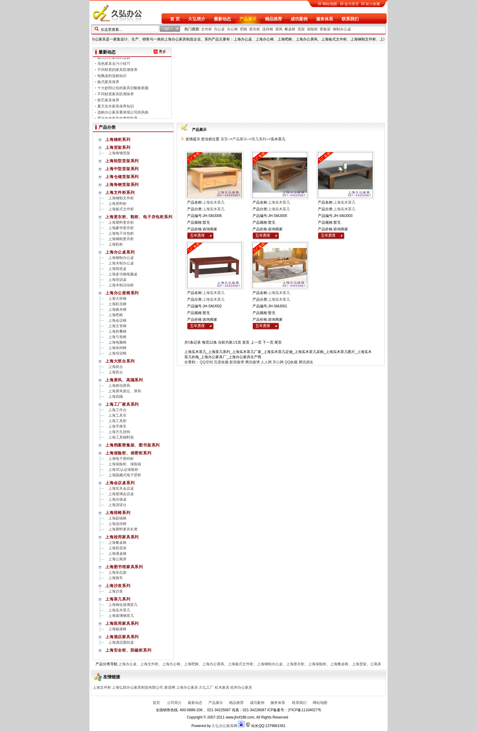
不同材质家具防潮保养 (115, 96)
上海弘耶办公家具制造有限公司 (137, 687)
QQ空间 (206, 362)
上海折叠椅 (117, 331)
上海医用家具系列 (122, 623)
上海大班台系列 (119, 361)
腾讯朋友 (306, 362)
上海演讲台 (117, 505)
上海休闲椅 (117, 348)
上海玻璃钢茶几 (121, 616)
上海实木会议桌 (121, 488)
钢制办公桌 (342, 29)
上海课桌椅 (117, 553)
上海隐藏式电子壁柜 (124, 475)
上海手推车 (117, 426)
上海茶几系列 (118, 599)
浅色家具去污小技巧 (113, 66)
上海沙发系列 (118, 585)
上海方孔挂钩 (119, 432)
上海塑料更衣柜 (121, 222)
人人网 (266, 362)
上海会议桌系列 (119, 483)
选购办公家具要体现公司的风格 (122, 114)
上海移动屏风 (119, 385)
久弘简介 (196, 18)
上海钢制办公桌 (121, 258)
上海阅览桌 (117, 269)
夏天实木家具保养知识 (115, 108)
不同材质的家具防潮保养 (117, 72)
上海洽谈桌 (117, 499)
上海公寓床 (117, 559)
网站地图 (329, 4)
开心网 (278, 362)
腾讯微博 (252, 362)
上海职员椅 (117, 304)
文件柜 (206, 29)
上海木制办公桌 (121, 263)
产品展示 (247, 18)
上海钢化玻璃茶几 (123, 605)
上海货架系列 (118, 147)
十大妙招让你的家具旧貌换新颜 (122, 90)
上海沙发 (115, 591)
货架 (301, 29)
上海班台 (115, 372)
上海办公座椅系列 (122, 293)
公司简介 (174, 703)
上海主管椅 (117, 326)
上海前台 (115, 367)
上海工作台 (117, 410)
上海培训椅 (117, 353)
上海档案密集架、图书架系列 (132, 445)
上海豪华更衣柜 (121, 228)
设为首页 (351, 4)
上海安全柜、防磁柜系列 (128, 650)
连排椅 (267, 29)
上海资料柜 (117, 203)
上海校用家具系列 (122, 537)
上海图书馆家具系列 (124, 567)
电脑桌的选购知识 (112, 78)
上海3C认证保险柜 (123, 469)
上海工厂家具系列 (122, 404)
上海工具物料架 (121, 437)
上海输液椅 (117, 629)
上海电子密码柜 (121, 458)
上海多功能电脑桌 (123, 274)
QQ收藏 (291, 362)
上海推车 (115, 578)
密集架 (325, 29)
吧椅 (243, 29)
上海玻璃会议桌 (121, 494)
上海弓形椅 (117, 337)
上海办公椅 (171, 664)
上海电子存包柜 (121, 233)
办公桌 (219, 29)
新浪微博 (236, 362)
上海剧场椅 (117, 518)
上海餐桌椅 (117, 542)
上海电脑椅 (117, 342)
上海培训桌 (117, 280)
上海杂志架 (117, 572)
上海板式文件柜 (121, 209)
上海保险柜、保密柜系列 (128, 453)
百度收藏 (221, 362)
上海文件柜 (149, 664)
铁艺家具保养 (108, 102)
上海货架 (359, 664)
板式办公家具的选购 (113, 60)
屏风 (279, 29)
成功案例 (299, 18)
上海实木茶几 (119, 610)
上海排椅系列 (118, 512)
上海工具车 (117, 415)
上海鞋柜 (115, 244)
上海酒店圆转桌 (121, 642)
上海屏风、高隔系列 (124, 380)
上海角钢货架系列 (122, 184)
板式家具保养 (108, 84)
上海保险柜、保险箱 (124, 464)
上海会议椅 (117, 320)
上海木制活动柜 (121, 285)
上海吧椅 (115, 315)
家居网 (169, 687)
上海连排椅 (117, 524)
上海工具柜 (117, 421)
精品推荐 (273, 18)
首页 (223, 139)
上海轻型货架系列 (122, 161)
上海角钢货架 (119, 153)
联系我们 (350, 18)
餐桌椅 (289, 29)
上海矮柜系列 (118, 139)
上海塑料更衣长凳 (123, 529)
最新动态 (222, 18)
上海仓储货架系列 (122, 176)
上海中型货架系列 (122, 168)
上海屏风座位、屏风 (124, 391)
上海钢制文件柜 (121, 198)
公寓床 (375, 664)
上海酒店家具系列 (122, 637)
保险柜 (312, 29)
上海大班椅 (117, 298)
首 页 (175, 18)
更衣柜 (254, 29)
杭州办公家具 (241, 687)
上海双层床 (117, 548)
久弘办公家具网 (224, 726)
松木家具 (222, 687)
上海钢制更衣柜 (121, 239)
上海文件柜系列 (119, 192)
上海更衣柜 (295, 664)
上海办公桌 (127, 664)
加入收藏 (372, 4)
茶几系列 (259, 139)
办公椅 (232, 29)
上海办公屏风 (213, 664)
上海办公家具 (187, 687)
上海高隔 (115, 396)
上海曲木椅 (117, 309)
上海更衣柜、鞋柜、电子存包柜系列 (138, 217)
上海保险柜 (317, 664)
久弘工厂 (206, 687)
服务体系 (324, 18)
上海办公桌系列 (119, 252)
